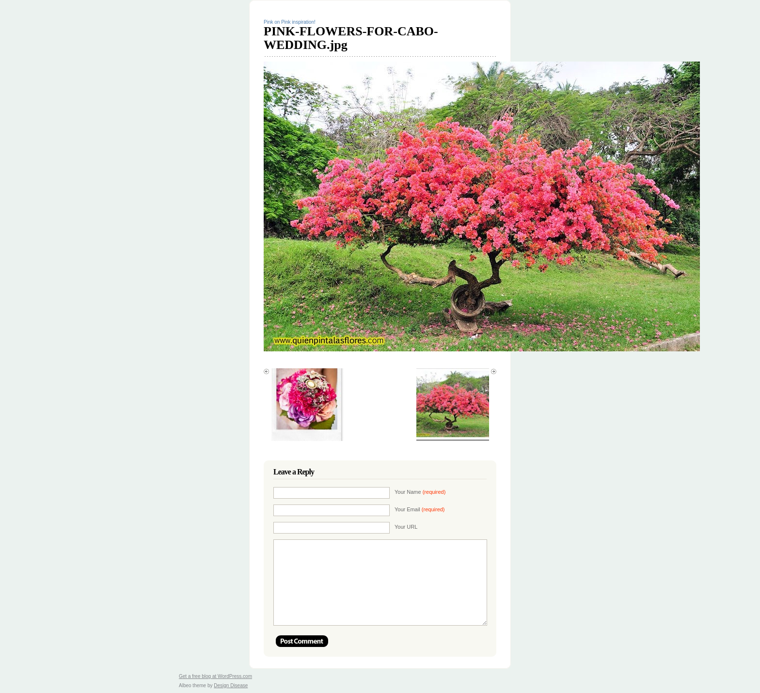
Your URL (406, 527)
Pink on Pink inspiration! (290, 22)
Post (302, 641)
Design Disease (231, 685)
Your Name (420, 492)
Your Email (420, 509)
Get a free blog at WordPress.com (215, 676)
